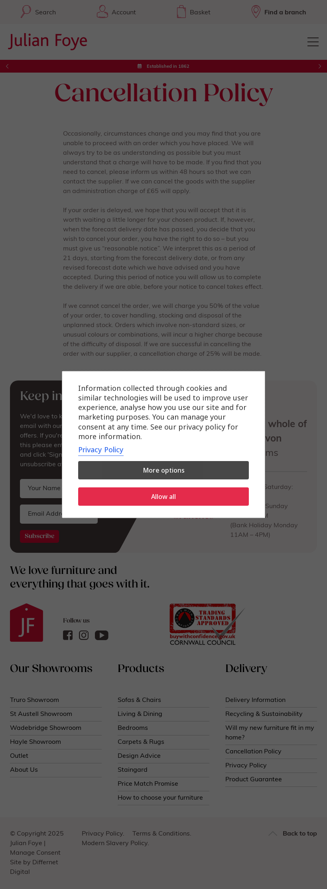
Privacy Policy (101, 449)
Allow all (163, 496)
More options (164, 470)
